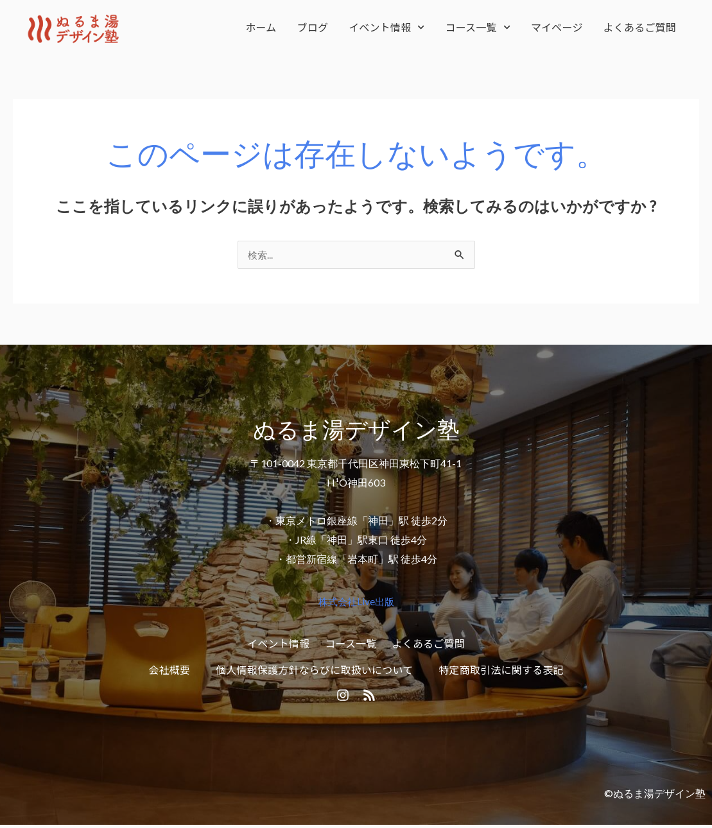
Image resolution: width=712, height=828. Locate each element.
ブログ (313, 27)
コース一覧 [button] (478, 27)
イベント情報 (278, 643)
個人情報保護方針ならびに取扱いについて (314, 670)
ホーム (260, 27)
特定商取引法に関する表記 (500, 670)
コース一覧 (350, 643)
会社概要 (169, 670)
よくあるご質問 (639, 27)
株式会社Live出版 (356, 602)
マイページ (557, 27)
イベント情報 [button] (386, 27)
